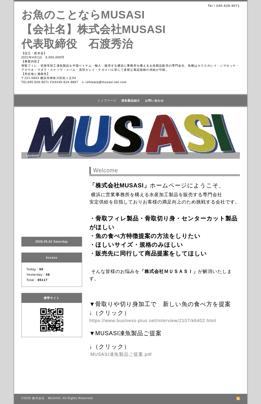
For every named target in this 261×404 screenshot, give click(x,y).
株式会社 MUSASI (46, 398)
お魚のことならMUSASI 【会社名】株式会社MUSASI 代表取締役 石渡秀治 (99, 29)
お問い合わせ (154, 100)
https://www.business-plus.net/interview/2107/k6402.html (152, 320)
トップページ (106, 100)
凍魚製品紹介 (130, 100)
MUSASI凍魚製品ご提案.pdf (121, 354)
